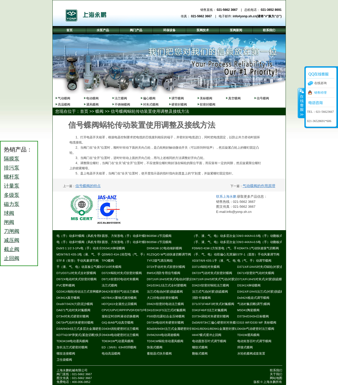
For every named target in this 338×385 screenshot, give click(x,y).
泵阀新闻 (236, 30)
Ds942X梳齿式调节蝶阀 (253, 297)
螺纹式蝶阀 (200, 347)
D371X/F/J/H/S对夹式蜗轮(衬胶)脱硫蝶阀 (265, 266)
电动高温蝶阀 (111, 353)
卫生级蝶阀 (64, 359)
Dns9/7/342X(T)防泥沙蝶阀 (75, 304)
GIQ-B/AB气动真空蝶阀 (117, 322)
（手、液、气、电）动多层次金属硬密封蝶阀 (223, 235)
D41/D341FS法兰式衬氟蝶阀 (166, 310)
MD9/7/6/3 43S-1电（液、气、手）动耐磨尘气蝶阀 (91, 254)
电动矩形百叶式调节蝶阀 (254, 341)
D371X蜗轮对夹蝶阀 (206, 266)
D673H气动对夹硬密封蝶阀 (75, 322)
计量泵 (11, 186)
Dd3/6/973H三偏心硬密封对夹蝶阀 (215, 322)
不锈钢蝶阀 (122, 104)
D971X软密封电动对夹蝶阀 (120, 279)
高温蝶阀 (64, 104)
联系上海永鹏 (226, 196)
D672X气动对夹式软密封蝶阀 (212, 273)
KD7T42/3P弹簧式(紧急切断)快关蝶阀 (82, 334)
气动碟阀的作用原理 (259, 186)
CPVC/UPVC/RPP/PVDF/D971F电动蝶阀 (129, 310)
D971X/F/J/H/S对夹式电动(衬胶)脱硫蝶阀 (175, 279)
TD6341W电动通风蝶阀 (73, 341)
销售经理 (320, 92)
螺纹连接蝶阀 (66, 353)
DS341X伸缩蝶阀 (113, 248)
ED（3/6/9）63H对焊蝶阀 (119, 347)
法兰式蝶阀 (109, 285)
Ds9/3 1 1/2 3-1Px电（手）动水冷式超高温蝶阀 (89, 248)
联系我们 (276, 370)
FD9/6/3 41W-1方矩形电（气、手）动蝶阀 (220, 248)
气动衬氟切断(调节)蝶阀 (253, 304)
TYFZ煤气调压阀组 (160, 260)
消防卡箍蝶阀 (201, 297)
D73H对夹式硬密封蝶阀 (73, 316)
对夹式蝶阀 (151, 104)
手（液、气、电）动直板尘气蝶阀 (80, 266)
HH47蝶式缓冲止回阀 (206, 334)
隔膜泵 (11, 159)
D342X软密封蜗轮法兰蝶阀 (210, 285)
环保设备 (169, 30)
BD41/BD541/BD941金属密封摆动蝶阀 (218, 328)
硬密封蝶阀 (179, 104)
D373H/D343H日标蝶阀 (253, 316)
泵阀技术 (202, 30)
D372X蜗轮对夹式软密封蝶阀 (122, 273)
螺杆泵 (11, 177)
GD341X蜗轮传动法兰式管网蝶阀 (79, 291)
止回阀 (11, 258)
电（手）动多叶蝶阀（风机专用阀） (81, 235)
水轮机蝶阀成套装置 (251, 353)
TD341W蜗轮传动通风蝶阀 (165, 341)
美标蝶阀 (206, 98)
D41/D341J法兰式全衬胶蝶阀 (167, 285)
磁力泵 (11, 204)
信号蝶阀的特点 (88, 186)
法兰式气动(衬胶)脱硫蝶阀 (210, 291)
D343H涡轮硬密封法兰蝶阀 (120, 328)
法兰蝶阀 (121, 98)
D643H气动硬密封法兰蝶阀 (255, 328)
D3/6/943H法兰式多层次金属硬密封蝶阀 (84, 328)
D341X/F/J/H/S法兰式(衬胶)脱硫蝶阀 (262, 291)
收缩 (301, 103)
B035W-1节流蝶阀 (159, 235)
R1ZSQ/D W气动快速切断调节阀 (169, 254)
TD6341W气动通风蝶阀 (118, 341)
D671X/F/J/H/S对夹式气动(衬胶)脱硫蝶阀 (220, 279)
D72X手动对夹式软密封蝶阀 (166, 266)
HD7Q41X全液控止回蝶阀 (119, 304)
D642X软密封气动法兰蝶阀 (120, 291)
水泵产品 (103, 30)
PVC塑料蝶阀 (66, 285)
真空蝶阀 (234, 98)
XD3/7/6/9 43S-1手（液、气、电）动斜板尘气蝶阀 (226, 260)
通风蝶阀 (92, 104)
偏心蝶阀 (149, 98)
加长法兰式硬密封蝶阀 (72, 347)
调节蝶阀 (177, 98)
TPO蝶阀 (108, 260)
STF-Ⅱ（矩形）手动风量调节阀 (78, 260)
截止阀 (11, 249)
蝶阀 (99, 111)
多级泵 (11, 195)
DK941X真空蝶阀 (68, 297)
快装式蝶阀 (154, 347)
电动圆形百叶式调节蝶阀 (209, 341)
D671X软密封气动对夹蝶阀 (255, 273)
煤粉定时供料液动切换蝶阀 (120, 316)
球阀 (9, 213)
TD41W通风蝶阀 (248, 334)
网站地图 (276, 378)
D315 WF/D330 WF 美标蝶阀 (257, 322)
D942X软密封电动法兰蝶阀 (165, 304)
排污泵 (11, 168)
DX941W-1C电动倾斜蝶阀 (164, 248)
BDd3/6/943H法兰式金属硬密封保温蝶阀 (174, 328)
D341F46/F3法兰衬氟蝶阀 (209, 310)
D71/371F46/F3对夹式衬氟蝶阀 (213, 304)
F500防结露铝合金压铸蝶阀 (166, 316)
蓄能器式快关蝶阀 (159, 353)
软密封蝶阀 (207, 104)
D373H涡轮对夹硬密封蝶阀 (210, 316)
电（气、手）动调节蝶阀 (254, 260)
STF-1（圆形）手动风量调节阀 (258, 254)
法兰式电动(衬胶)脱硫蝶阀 (165, 291)
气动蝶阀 (64, 98)
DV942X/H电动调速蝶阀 (163, 334)
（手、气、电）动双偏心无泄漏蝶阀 (217, 254)
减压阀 (11, 240)
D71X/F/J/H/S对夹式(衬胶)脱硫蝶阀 (261, 279)
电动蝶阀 (92, 98)
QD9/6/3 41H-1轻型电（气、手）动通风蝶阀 (132, 254)
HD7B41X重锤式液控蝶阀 (119, 297)
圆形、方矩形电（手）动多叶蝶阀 (125, 235)
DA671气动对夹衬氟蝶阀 (73, 310)
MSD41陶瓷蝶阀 (248, 310)
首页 (84, 111)
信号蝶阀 (263, 98)
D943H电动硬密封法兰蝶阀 (120, 334)
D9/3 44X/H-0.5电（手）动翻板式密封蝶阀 (266, 235)
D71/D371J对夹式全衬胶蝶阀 (76, 273)
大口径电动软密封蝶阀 (162, 297)
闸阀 (9, 222)
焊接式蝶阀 (245, 347)
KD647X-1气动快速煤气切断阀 (258, 248)
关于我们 (276, 374)
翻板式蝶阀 (200, 353)
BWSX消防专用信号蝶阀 (163, 273)
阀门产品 (136, 30)
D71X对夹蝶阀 (112, 266)
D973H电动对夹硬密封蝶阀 (165, 322)
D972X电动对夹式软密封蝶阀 (77, 279)
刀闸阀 (11, 231)
